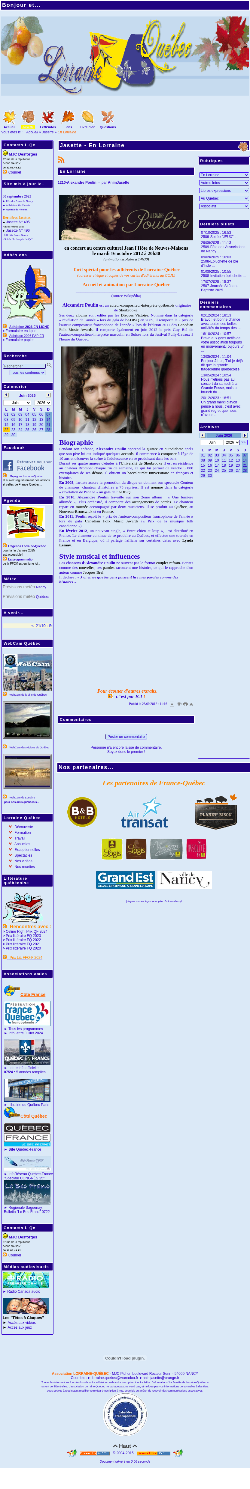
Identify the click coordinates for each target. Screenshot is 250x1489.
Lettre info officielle (23, 1068)
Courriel (14, 172)
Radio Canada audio (23, 1291)
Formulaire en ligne (20, 331)
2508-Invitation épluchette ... (223, 276)
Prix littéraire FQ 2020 (23, 948)
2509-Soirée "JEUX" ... (219, 237)
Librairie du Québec (24, 1105)
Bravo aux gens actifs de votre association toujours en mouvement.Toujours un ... (223, 344)
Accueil (32, 132)
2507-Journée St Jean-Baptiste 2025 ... (219, 288)
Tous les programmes (25, 1029)
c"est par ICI (129, 696)
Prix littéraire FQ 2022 (23, 940)
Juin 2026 (224, 435)
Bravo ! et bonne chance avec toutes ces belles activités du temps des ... (221, 323)
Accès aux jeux (20, 1327)
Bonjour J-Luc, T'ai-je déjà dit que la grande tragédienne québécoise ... (223, 365)
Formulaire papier (19, 340)
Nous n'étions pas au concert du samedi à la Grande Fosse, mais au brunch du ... (220, 385)
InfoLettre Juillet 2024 (25, 1033)
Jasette (48, 132)
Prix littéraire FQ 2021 (23, 944)
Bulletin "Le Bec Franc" (22, 1212)
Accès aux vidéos (22, 1323)
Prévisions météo (19, 586)
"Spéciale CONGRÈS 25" (24, 1178)
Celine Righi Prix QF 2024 (26, 931)
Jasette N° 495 (18, 222)
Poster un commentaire (126, 737)
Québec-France (24, 1149)
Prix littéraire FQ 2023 (23, 936)
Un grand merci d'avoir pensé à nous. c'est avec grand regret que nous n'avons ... (221, 408)
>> (243, 442)
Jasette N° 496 (18, 230)
